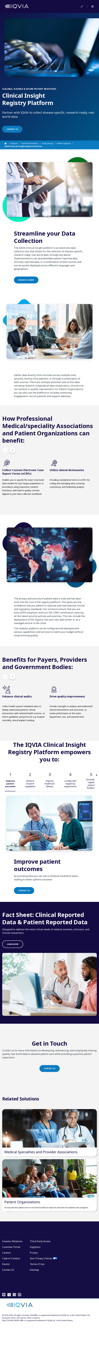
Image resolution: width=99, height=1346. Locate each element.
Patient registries (64, 143)
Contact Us (8, 1291)
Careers (6, 1274)
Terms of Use (37, 1286)
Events (6, 1286)
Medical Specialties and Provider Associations (40, 1162)
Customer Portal (11, 1269)
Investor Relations (12, 1263)
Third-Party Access (40, 1263)
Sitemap (34, 1291)
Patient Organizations (22, 1223)
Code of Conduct (11, 1280)
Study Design (47, 143)
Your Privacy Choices (41, 1280)
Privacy (34, 1274)
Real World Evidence (30, 143)
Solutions (14, 143)
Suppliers (35, 1269)
